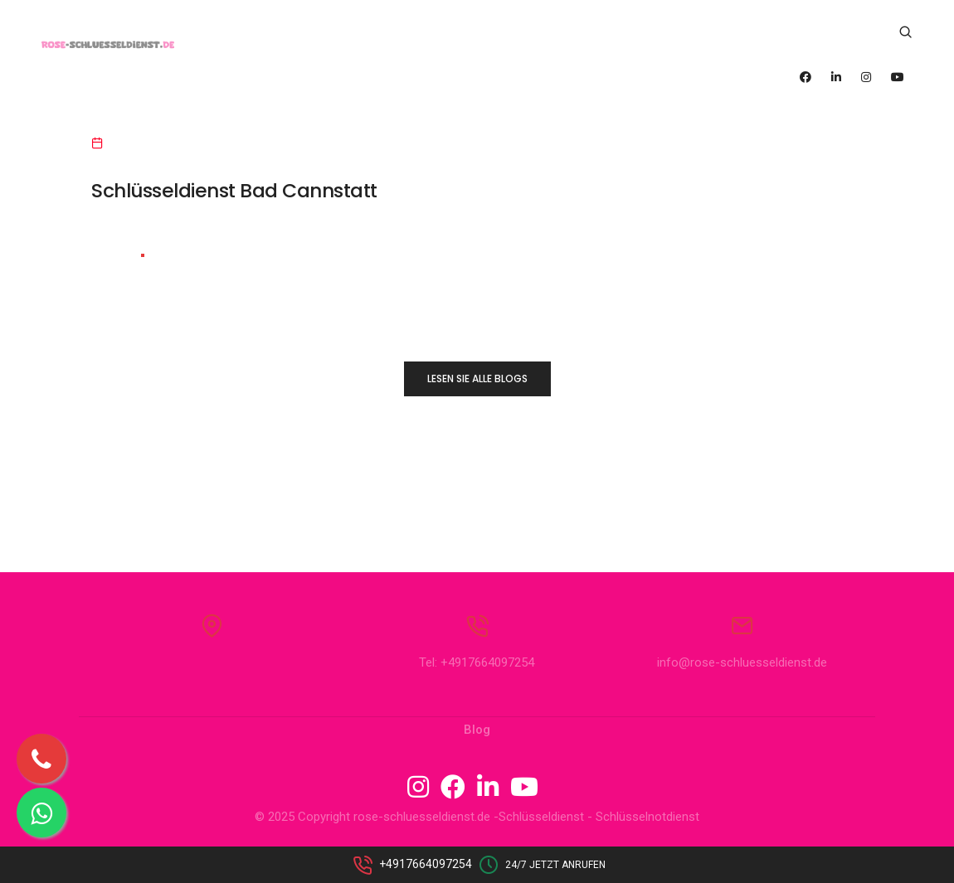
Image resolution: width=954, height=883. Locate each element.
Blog (477, 742)
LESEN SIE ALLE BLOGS (477, 378)
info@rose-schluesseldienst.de (742, 674)
